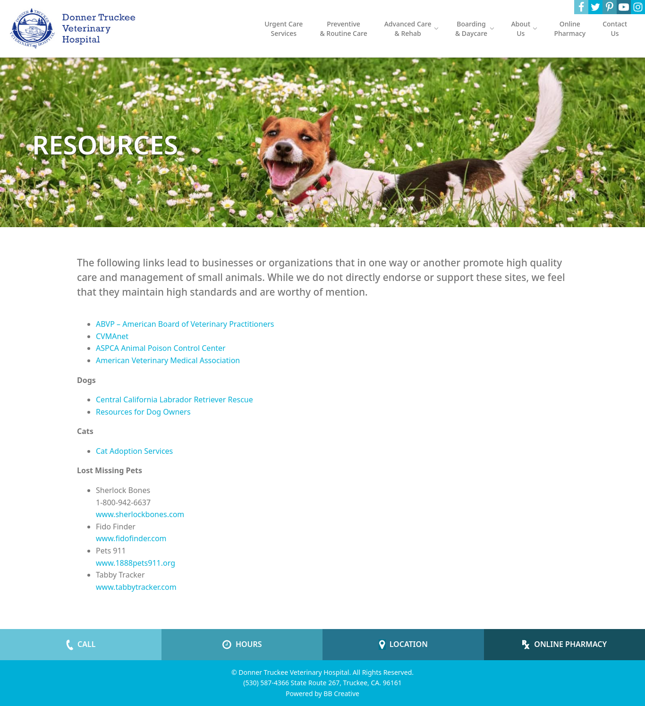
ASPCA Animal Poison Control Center (161, 348)
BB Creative (341, 693)
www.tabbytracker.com (136, 587)
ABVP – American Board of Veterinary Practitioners (185, 324)
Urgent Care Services (283, 28)
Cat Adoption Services (134, 451)
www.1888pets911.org (135, 563)
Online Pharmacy (570, 28)
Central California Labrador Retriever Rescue (174, 399)
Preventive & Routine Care (343, 28)
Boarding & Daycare (474, 28)
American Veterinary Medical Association (168, 360)
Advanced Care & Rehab (411, 28)
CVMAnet (112, 336)
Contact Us (615, 28)
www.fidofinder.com (131, 538)
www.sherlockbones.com (140, 514)
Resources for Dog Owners (143, 412)
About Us (524, 28)
